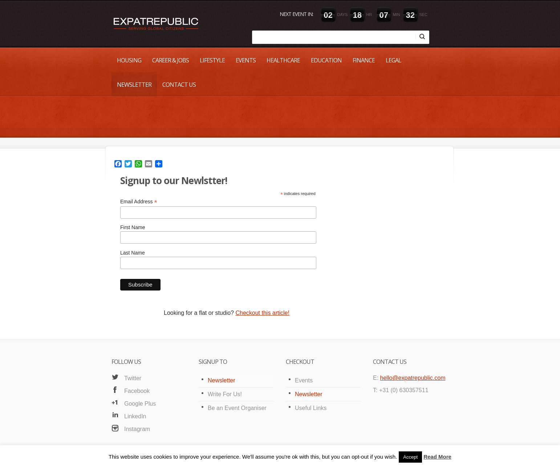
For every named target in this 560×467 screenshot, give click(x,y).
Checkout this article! (262, 313)
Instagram (137, 429)
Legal (393, 60)
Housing (129, 60)
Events (246, 60)
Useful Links (310, 408)
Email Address (138, 201)
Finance (364, 60)
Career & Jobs (170, 60)
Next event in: (296, 14)
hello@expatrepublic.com (413, 378)
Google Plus (140, 404)
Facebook (137, 391)
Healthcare (283, 60)
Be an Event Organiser (237, 408)
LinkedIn (135, 416)
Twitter (132, 378)
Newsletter (134, 85)
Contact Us (179, 85)
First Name (132, 227)
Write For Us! (225, 394)
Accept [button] (410, 457)
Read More (437, 457)
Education (326, 60)
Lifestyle (212, 60)
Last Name (132, 253)
